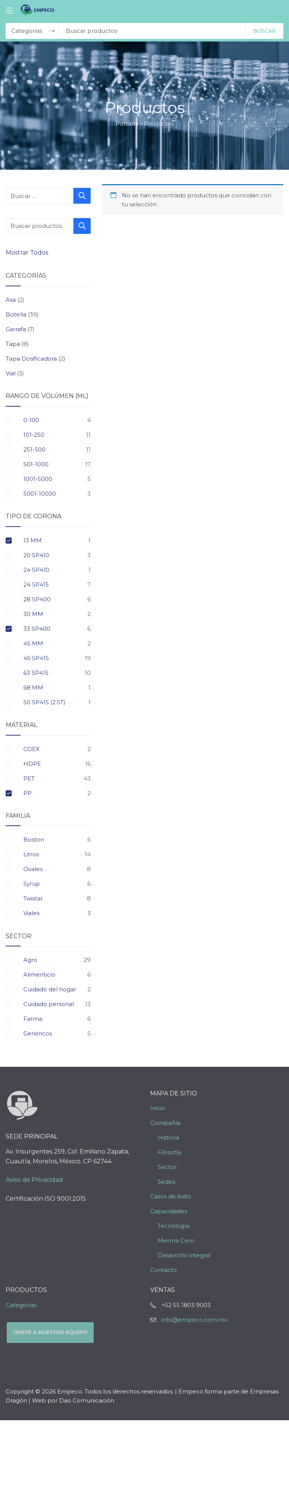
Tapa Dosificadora (31, 358)
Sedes (166, 1181)
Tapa (13, 343)
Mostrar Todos (28, 252)
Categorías (21, 1305)
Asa (11, 299)
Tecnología (173, 1225)
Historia (168, 1137)
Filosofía (169, 1152)
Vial (10, 373)
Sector (167, 1167)
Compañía (165, 1122)
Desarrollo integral (184, 1255)
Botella (16, 314)
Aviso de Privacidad (34, 1179)
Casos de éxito (170, 1196)
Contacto (163, 1269)
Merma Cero (176, 1240)
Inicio (157, 1108)
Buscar (264, 31)
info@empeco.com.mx (194, 1319)
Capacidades (168, 1211)
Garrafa (16, 329)
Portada (127, 123)
